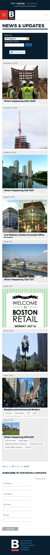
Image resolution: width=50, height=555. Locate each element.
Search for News (12, 41)
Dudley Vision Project (36, 444)
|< (7, 466)
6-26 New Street (10, 440)
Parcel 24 (28, 447)
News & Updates (28, 545)
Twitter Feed (18, 52)
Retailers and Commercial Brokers (22, 410)
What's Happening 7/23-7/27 (19, 280)
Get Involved (26, 541)
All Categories (10, 39)
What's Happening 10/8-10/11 (19, 191)
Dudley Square (19, 413)
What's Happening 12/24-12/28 (19, 101)
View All (26, 466)
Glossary (25, 550)
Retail (34, 413)
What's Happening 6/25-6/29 (19, 437)
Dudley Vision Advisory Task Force (16, 444)
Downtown (8, 413)
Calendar (25, 547)
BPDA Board (26, 543)
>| (21, 466)
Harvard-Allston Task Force (14, 447)
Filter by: (8, 35)
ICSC (28, 413)
